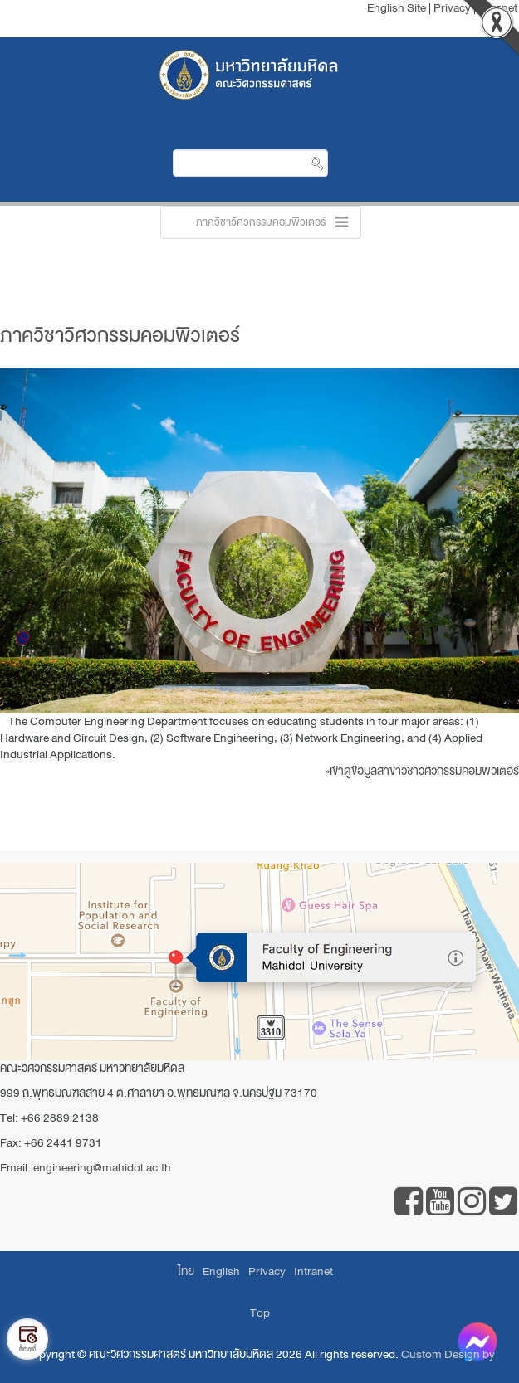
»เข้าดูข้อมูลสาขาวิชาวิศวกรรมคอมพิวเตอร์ (422, 771)
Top (260, 1312)
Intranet (313, 1271)
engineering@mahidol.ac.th (102, 1167)
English (221, 1271)
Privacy (267, 1271)
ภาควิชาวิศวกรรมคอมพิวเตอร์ (120, 335)
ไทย (186, 1271)
